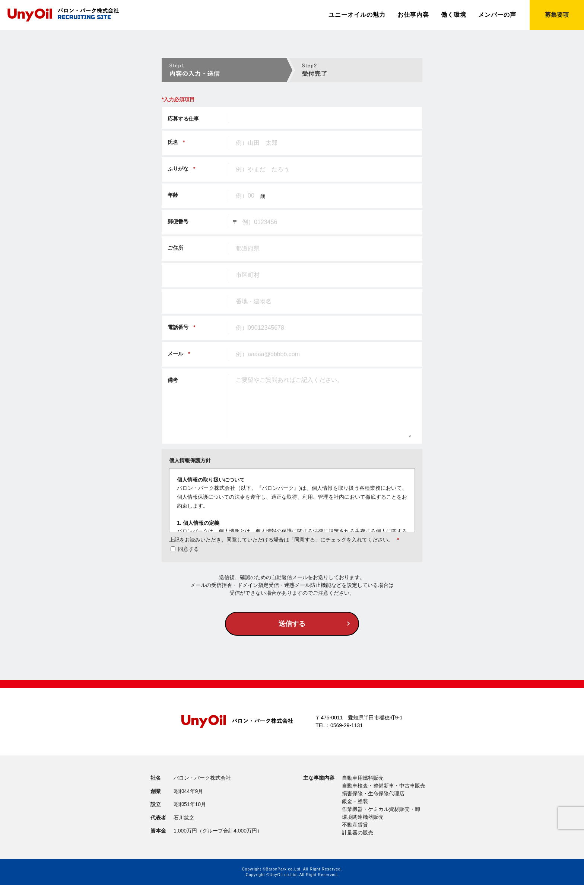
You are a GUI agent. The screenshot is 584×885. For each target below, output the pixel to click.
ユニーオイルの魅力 (356, 15)
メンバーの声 (497, 15)
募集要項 (557, 15)
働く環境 (453, 15)
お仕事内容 (413, 15)
